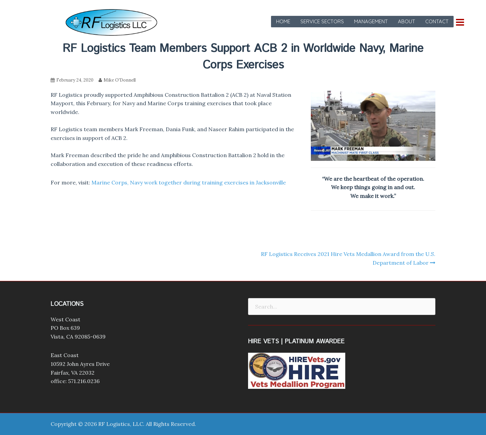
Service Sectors (322, 21)
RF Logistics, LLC (120, 423)
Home (283, 21)
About (406, 21)
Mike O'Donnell (120, 80)
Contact (437, 21)
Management (371, 21)
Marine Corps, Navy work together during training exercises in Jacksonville (188, 182)
